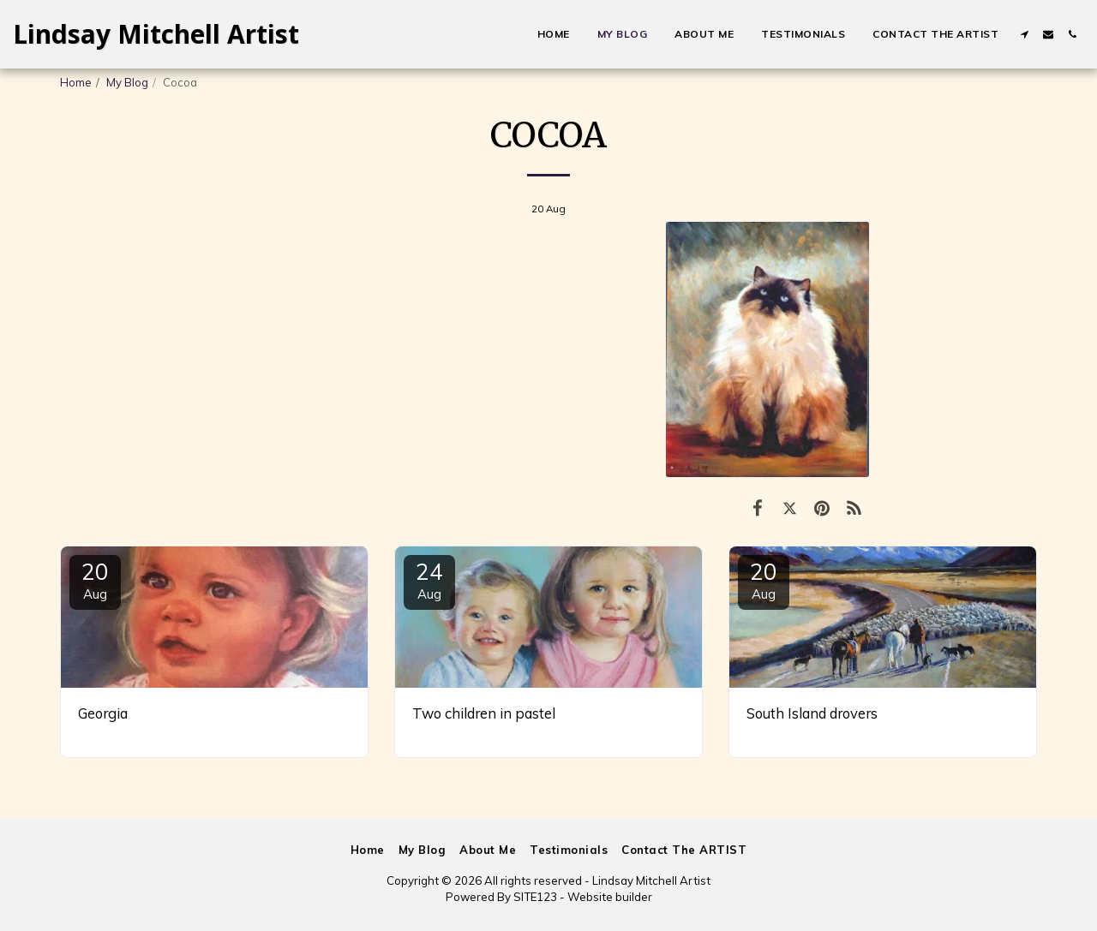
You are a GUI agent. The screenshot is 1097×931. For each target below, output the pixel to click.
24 (429, 580)
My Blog (127, 82)
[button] (1024, 34)
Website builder (609, 897)
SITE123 (535, 897)
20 (95, 580)
